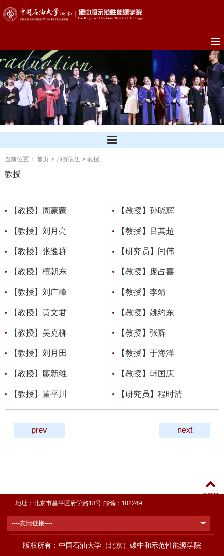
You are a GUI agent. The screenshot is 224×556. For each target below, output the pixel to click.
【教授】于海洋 (145, 353)
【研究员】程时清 (149, 394)
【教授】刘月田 (38, 353)
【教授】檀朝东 (38, 271)
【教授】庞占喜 (145, 271)
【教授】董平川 (38, 394)
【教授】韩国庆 (145, 373)
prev (39, 430)
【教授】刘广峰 (38, 292)
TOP (210, 490)
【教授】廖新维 (38, 373)
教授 (93, 159)
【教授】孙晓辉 (145, 210)
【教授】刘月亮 (38, 231)
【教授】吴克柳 (38, 332)
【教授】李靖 (141, 292)
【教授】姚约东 (145, 312)
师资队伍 (68, 159)
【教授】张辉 (141, 332)
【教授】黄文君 (38, 312)
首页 (43, 159)
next (184, 430)
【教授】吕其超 (145, 231)
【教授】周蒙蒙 (38, 210)
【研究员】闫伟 (145, 251)
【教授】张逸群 (38, 251)
